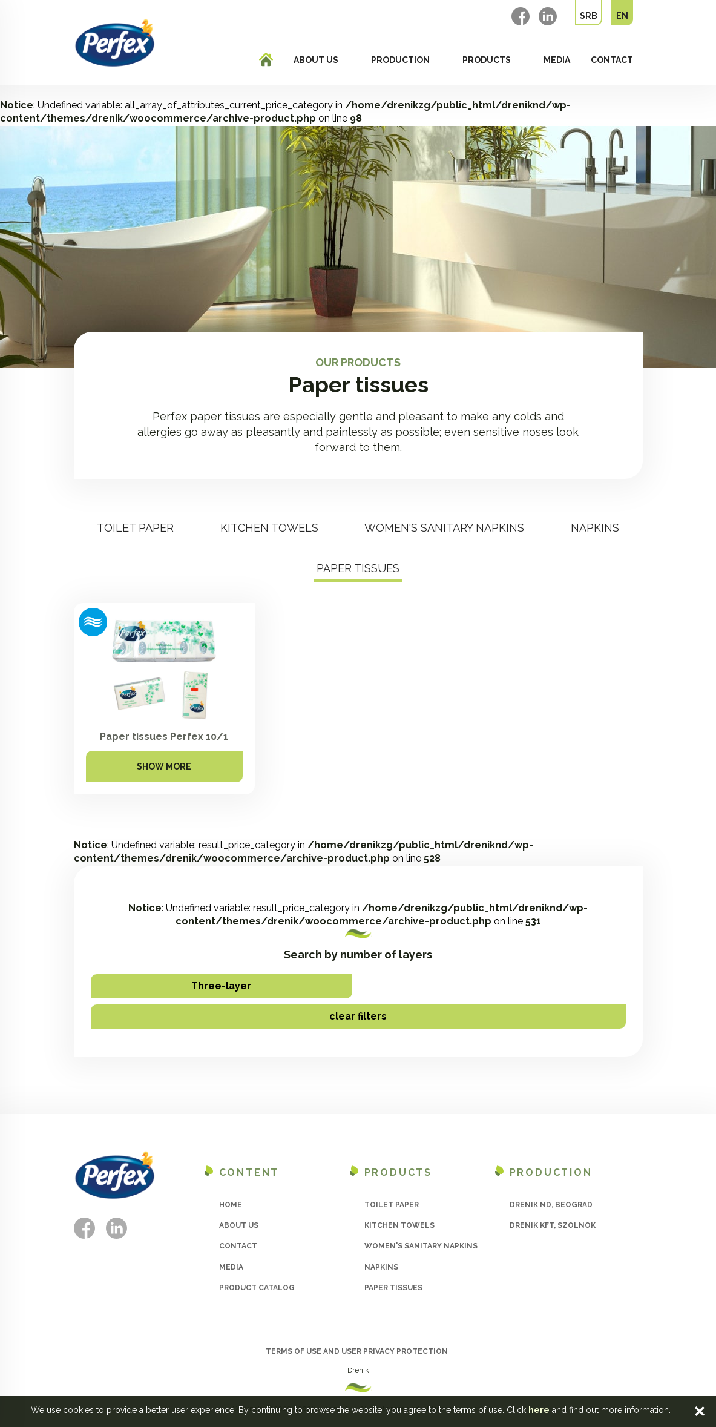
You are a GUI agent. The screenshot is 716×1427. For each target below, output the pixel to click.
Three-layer (221, 986)
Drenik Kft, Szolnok (553, 1225)
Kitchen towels (269, 527)
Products (486, 60)
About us (316, 60)
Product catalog (257, 1288)
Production (400, 60)
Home (230, 1205)
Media (557, 60)
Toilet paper (135, 527)
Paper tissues (358, 568)
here (539, 1410)
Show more (164, 766)
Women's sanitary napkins (444, 527)
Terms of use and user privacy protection (357, 1351)
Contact (612, 60)
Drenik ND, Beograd (551, 1205)
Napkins (595, 527)
